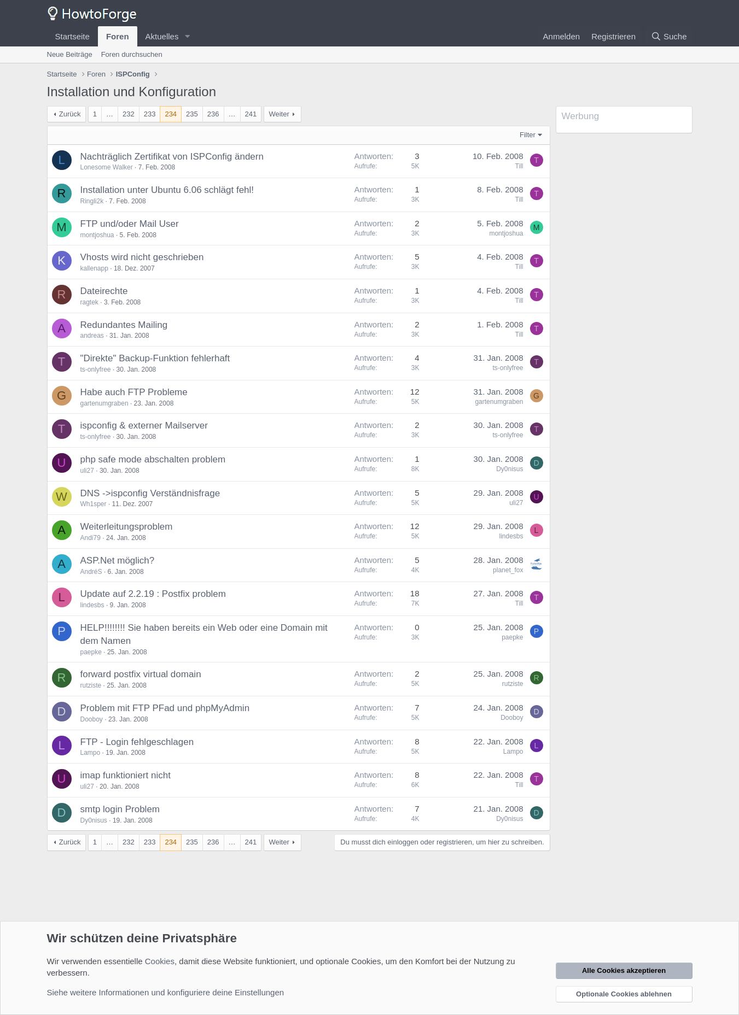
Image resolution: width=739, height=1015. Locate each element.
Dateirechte (104, 291)
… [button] (109, 114)
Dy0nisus (509, 469)
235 (192, 114)
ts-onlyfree (95, 369)
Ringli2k (92, 201)
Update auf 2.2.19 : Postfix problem (153, 594)
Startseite (72, 36)
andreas (92, 335)
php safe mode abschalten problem (153, 459)
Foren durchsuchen (131, 54)
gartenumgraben (104, 403)
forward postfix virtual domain (140, 674)
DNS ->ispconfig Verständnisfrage (150, 493)
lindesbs (511, 536)
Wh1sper (93, 504)
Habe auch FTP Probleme (134, 392)
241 (251, 114)
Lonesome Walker (106, 167)
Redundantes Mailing (124, 325)
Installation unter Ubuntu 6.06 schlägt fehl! (167, 190)
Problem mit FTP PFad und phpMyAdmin (165, 708)
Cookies (159, 961)
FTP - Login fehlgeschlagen (137, 742)
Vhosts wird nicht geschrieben (142, 257)
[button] (187, 36)
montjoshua (97, 235)
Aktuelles (162, 36)
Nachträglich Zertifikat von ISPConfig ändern (172, 156)
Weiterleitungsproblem (126, 526)
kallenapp (94, 268)
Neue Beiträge (69, 54)
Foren (117, 36)
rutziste (91, 685)
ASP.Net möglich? (117, 560)
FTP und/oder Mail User (129, 224)
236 (213, 114)
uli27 (87, 470)
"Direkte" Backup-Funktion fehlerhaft (155, 358)
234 (171, 114)
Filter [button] (528, 135)
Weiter (279, 114)
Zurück (70, 114)
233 (150, 114)
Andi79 (90, 538)
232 (129, 114)
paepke (91, 652)
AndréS (91, 572)
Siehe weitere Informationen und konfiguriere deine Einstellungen (165, 992)
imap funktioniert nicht (125, 775)
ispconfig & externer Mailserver (144, 425)
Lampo (90, 752)
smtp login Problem (120, 809)
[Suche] (669, 36)
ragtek (89, 302)
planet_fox (508, 570)
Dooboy (91, 719)
